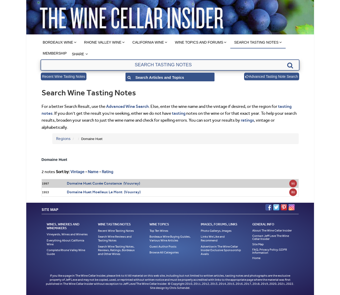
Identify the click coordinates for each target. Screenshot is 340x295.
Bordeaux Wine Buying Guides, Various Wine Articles (170, 238)
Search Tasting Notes (256, 42)
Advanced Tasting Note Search (271, 76)
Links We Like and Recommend (213, 238)
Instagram (291, 207)
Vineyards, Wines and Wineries (67, 234)
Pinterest (284, 207)
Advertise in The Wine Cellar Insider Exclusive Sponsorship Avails (221, 250)
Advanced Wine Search (127, 106)
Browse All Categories (164, 252)
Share (78, 54)
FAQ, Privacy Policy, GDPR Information (269, 251)
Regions (63, 138)
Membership (55, 53)
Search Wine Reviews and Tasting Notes (115, 238)
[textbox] (170, 65)
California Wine (148, 42)
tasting (178, 113)
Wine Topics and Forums (199, 42)
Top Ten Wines (158, 231)
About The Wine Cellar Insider (272, 230)
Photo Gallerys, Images (216, 231)
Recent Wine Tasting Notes (63, 76)
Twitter (276, 207)
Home (256, 258)
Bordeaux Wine (58, 42)
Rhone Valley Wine (103, 42)
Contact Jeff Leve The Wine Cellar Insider (270, 237)
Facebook (269, 207)
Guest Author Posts (163, 246)
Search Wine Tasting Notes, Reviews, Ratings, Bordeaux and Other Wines (116, 250)
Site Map (258, 244)
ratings (247, 120)
